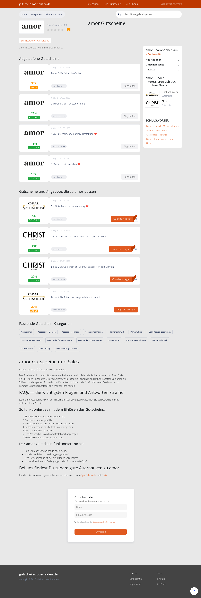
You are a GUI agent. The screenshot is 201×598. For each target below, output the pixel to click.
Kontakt (134, 573)
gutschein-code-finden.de (34, 4)
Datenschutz (136, 578)
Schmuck (49, 14)
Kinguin (161, 578)
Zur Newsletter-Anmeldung (35, 40)
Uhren (149, 143)
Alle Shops (132, 4)
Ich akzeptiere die (96, 522)
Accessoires (151, 134)
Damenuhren (152, 139)
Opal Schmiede (88, 475)
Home (24, 14)
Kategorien (93, 4)
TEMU (160, 573)
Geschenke (161, 130)
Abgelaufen (130, 85)
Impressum (135, 584)
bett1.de (161, 584)
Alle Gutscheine (112, 4)
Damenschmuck (153, 126)
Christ (105, 475)
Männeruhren (167, 139)
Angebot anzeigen (126, 309)
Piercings (163, 134)
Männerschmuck (171, 126)
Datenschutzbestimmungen (104, 522)
